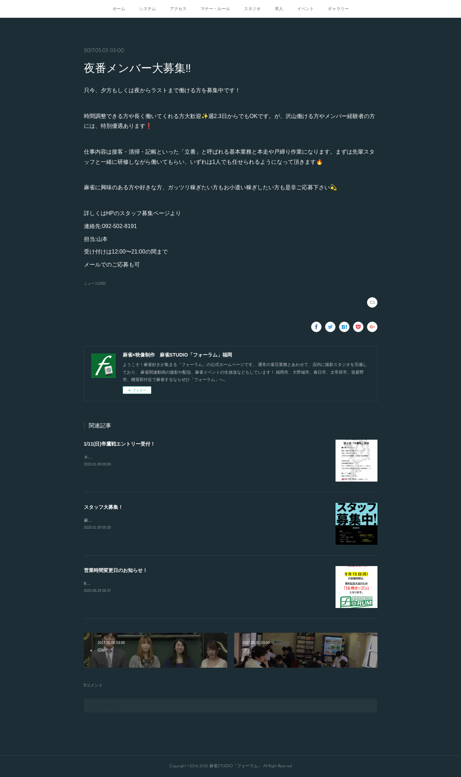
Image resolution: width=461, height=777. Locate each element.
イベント (305, 8)
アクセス (178, 8)
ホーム (119, 8)
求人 (279, 8)
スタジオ (252, 8)
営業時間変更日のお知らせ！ (115, 570)
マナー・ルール (215, 8)
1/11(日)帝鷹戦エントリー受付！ (120, 444)
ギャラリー (338, 8)
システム (147, 8)
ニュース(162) (95, 283)
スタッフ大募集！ (103, 507)
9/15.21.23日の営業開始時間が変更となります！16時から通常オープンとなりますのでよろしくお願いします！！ (190, 583)
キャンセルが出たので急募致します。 (119, 457)
